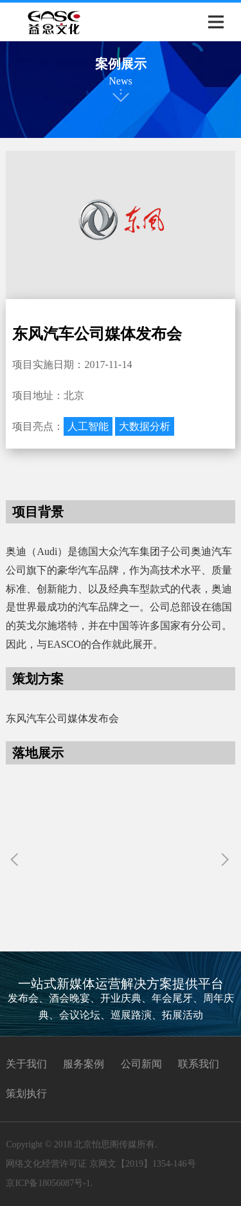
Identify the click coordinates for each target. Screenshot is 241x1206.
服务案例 (83, 1063)
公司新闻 (141, 1063)
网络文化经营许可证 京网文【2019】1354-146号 (100, 1164)
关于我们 (26, 1063)
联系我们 (198, 1063)
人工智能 (88, 426)
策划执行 (26, 1093)
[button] (226, 860)
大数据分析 (144, 426)
